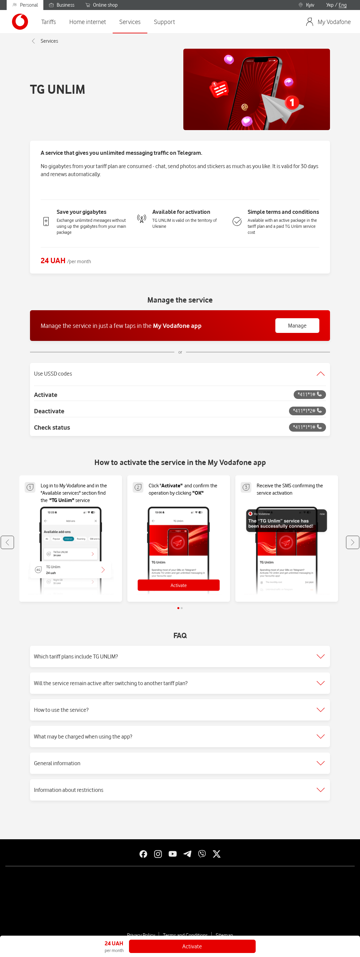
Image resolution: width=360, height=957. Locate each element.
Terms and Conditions (185, 935)
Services (44, 41)
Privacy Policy (141, 935)
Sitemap (224, 935)
